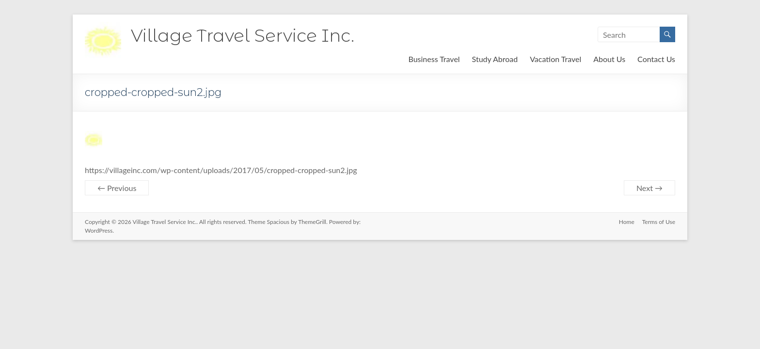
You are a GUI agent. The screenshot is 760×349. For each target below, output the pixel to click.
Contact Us (656, 58)
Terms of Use (658, 221)
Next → (649, 187)
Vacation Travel (555, 58)
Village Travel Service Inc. (242, 35)
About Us (609, 58)
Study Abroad (495, 58)
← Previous (116, 187)
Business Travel (433, 58)
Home (626, 221)
